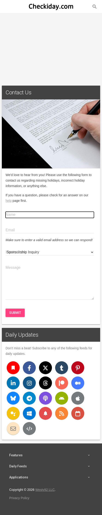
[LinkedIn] (13, 382)
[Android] (61, 398)
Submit (15, 313)
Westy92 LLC (45, 490)
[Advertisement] (51, 47)
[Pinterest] (77, 367)
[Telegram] (29, 398)
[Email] (13, 428)
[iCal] (77, 413)
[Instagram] (29, 382)
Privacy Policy (19, 498)
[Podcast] (45, 398)
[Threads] (45, 382)
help (9, 201)
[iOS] (77, 398)
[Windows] (29, 413)
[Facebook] (29, 367)
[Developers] (29, 428)
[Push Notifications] (45, 413)
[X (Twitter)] (45, 367)
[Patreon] (61, 382)
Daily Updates (22, 335)
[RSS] (61, 413)
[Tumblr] (61, 367)
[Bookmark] (13, 367)
